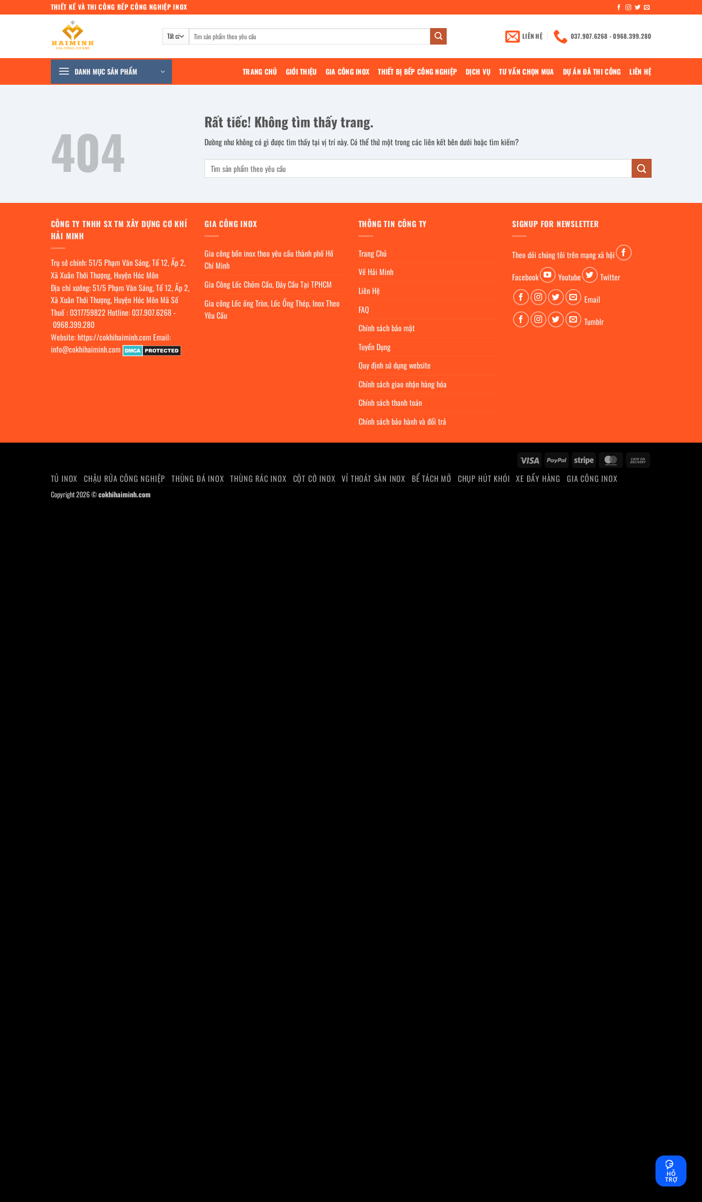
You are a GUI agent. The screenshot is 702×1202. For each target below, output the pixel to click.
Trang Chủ (260, 71)
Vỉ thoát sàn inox (374, 478)
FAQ (364, 309)
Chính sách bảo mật (387, 328)
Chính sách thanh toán (390, 402)
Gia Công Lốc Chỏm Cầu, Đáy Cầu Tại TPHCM (268, 284)
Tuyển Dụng (374, 347)
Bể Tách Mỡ (432, 478)
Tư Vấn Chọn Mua (526, 71)
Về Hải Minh (376, 271)
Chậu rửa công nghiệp (124, 478)
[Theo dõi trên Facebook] (619, 7)
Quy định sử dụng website (395, 365)
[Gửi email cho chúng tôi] (647, 7)
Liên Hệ (640, 71)
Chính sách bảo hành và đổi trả (402, 421)
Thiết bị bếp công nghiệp (417, 71)
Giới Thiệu (301, 71)
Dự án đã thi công (592, 71)
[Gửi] (438, 36)
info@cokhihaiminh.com (86, 349)
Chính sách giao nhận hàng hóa (403, 384)
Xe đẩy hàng (538, 478)
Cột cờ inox (314, 478)
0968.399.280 (73, 324)
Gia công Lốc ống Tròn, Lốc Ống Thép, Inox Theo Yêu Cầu (272, 309)
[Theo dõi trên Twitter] (637, 7)
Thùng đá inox (198, 478)
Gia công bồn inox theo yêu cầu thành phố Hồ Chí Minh (268, 259)
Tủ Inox (64, 478)
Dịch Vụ (478, 71)
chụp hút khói (484, 478)
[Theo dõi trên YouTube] (548, 275)
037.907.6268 (152, 312)
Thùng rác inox (258, 478)
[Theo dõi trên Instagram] (628, 7)
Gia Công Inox (348, 71)
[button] (111, 72)
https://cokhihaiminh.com (114, 337)
